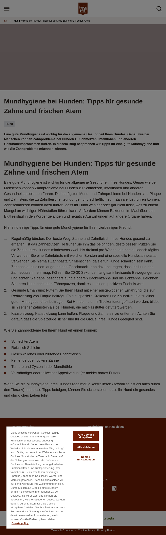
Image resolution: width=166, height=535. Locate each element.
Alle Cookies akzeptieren (86, 436)
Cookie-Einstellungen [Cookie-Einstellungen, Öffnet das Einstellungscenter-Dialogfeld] (86, 458)
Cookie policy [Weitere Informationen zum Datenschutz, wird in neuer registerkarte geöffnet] (20, 523)
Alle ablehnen (86, 447)
